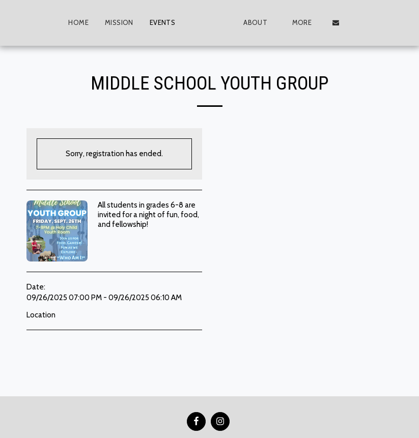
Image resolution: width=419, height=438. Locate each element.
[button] (278, 23)
